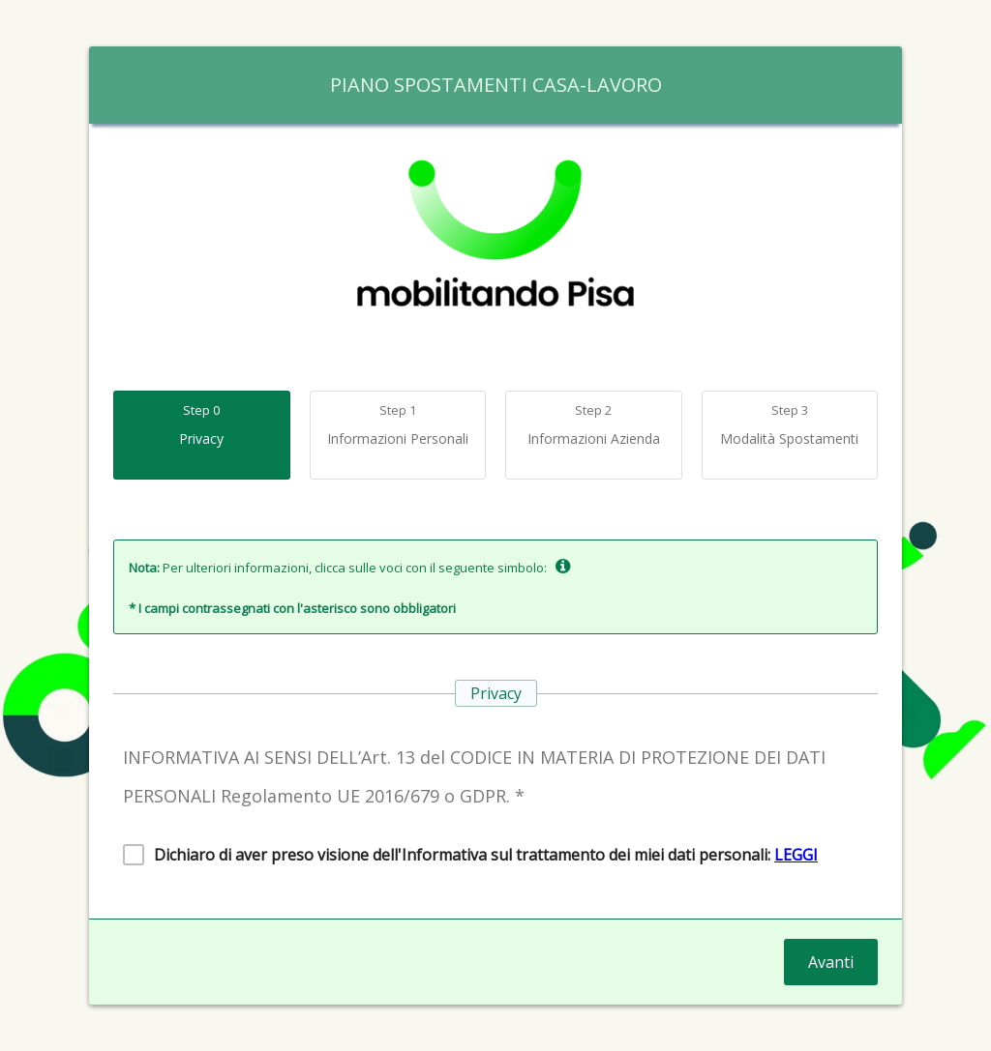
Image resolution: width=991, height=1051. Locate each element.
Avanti (831, 962)
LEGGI (796, 854)
